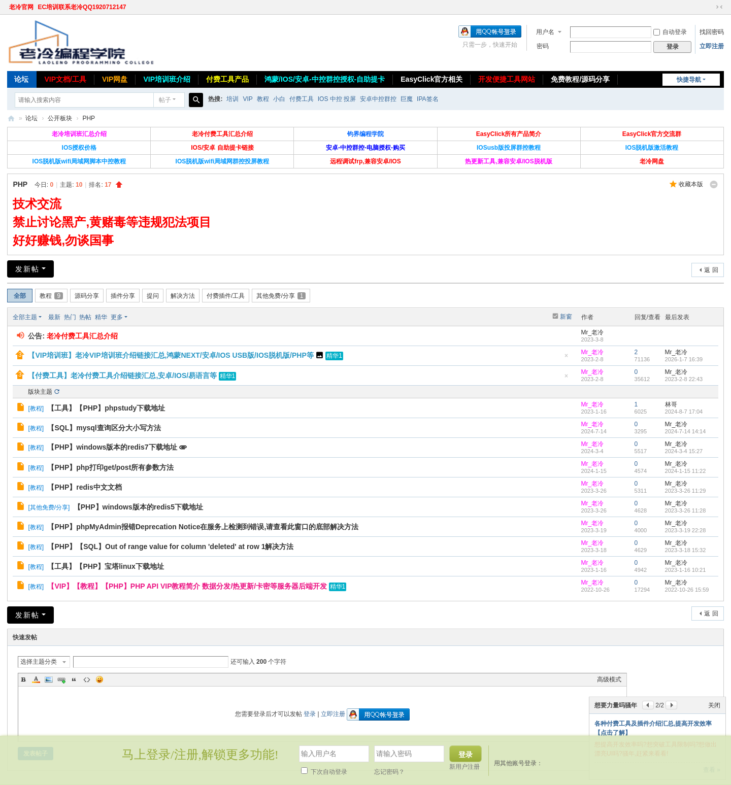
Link (61, 679)
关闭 (714, 705)
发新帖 (27, 269)
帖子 (165, 100)
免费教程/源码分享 (580, 79)
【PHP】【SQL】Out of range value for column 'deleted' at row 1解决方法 (170, 546)
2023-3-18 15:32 (685, 550)
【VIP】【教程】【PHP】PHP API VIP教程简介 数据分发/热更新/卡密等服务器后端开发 (187, 586)
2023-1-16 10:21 (685, 570)
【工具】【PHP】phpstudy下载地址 (106, 408)
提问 (153, 295)
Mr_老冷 (592, 332)
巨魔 (407, 99)
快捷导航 (689, 79)
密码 (543, 46)
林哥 (671, 404)
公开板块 (60, 118)
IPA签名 (427, 99)
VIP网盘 (115, 79)
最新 (54, 317)
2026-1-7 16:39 (684, 359)
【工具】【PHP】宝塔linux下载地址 (105, 566)
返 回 (711, 270)
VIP (247, 99)
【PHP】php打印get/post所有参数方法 (110, 467)
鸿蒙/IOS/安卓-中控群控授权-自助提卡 (324, 79)
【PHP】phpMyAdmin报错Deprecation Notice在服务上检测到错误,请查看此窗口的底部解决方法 (202, 527)
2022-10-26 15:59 (687, 590)
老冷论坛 (11, 118)
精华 (101, 317)
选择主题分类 (38, 661)
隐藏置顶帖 (566, 358)
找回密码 (712, 32)
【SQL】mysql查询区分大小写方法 (103, 428)
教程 (263, 99)
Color (36, 679)
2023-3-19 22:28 (685, 530)
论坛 (21, 79)
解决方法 (183, 295)
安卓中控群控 (378, 99)
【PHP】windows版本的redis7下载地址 (112, 447)
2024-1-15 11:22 (685, 471)
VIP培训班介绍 (166, 79)
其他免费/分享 (281, 295)
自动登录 (670, 32)
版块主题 (40, 391)
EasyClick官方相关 (431, 79)
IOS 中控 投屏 (337, 99)
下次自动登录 (324, 771)
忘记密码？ (389, 771)
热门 (70, 317)
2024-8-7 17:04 (684, 411)
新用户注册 (464, 766)
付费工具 (301, 99)
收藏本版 (691, 184)
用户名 (545, 32)
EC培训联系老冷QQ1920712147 (82, 7)
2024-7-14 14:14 (685, 431)
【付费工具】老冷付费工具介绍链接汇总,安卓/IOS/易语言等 (122, 375)
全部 (20, 295)
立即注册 (712, 46)
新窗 (566, 316)
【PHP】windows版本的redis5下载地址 (138, 507)
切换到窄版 (719, 7)
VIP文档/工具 (65, 79)
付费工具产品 (227, 79)
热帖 (85, 317)
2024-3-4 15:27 (684, 451)
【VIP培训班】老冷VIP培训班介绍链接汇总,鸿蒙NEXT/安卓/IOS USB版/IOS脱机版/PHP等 (170, 355)
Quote (74, 679)
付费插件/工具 (226, 295)
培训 (232, 99)
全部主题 (25, 317)
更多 (117, 317)
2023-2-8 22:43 (684, 379)
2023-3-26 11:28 (685, 510)
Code (87, 679)
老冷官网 (21, 7)
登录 (310, 714)
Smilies (99, 679)
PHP (88, 118)
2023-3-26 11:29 (685, 491)
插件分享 (123, 295)
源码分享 (87, 295)
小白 (279, 99)
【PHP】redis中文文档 (84, 487)
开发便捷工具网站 (506, 79)
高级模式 (609, 679)
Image (49, 679)
